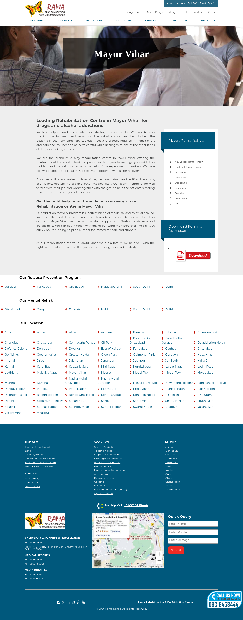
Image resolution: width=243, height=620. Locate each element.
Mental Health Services (39, 466)
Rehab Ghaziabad (81, 395)
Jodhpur (139, 360)
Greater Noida (79, 354)
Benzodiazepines (104, 477)
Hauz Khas (204, 354)
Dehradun (44, 348)
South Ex (11, 407)
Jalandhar (76, 360)
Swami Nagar (142, 407)
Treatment (36, 20)
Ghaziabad (76, 286)
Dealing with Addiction (108, 458)
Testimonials (181, 198)
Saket (105, 401)
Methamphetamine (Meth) (110, 489)
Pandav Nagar (15, 389)
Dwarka (74, 348)
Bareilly (138, 332)
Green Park (109, 354)
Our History (180, 172)
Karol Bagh (45, 366)
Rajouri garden (47, 395)
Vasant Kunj (205, 407)
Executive (179, 193)
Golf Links (12, 354)
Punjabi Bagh (175, 389)
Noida (105, 309)
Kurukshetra (142, 366)
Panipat (42, 389)
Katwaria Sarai (79, 366)
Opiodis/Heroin (34, 454)
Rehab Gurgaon (112, 395)
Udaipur (171, 407)
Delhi (169, 286)
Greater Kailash (47, 354)
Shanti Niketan (175, 401)
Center (150, 20)
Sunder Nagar (111, 407)
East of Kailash (111, 348)
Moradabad (205, 372)
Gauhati (170, 348)
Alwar (73, 332)
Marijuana (100, 485)
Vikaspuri (43, 413)
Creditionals (181, 183)
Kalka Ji (202, 360)
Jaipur (41, 360)
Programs (124, 20)
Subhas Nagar (47, 407)
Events (184, 12)
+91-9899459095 (34, 563)
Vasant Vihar (14, 413)
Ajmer (41, 332)
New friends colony (179, 383)
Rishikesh (172, 395)
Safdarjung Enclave (50, 401)
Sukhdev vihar (79, 407)
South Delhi (141, 286)
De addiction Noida (211, 342)
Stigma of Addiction (106, 454)
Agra (8, 332)
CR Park (106, 342)
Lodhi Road (205, 366)
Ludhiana (11, 372)
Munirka (10, 383)
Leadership (180, 188)
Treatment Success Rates (188, 167)
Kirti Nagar (108, 366)
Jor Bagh (171, 360)
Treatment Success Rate (40, 458)
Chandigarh (13, 342)
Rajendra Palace (16, 395)
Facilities (198, 12)
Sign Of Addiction (105, 446)
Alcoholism (101, 474)
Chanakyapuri (207, 332)
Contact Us (178, 20)
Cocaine (99, 481)
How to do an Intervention (110, 470)
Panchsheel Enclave (211, 383)
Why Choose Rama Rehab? (189, 162)
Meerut (106, 372)
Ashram (106, 332)
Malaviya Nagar (48, 372)
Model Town (141, 372)
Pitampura (108, 389)
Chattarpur (44, 342)
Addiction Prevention (107, 462)
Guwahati (171, 454)
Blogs (159, 12)
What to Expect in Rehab (40, 462)
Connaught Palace (82, 342)
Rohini (9, 401)
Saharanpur (77, 401)
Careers (213, 12)
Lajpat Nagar (174, 366)
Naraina (42, 383)
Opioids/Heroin (103, 493)
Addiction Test (103, 450)
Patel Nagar (77, 389)
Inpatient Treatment (37, 446)
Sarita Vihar (141, 401)
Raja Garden (206, 389)
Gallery (171, 12)
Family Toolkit (102, 466)
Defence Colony (16, 348)
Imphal (10, 360)
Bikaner (170, 332)
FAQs (177, 203)
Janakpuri (108, 360)
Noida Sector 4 (111, 286)
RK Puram (204, 395)
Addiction (94, 20)
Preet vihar (141, 389)
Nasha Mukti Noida (146, 383)
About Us (208, 20)
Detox (28, 450)
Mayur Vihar (77, 372)
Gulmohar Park (144, 354)
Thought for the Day (137, 12)
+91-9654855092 (34, 578)
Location (65, 20)
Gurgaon (11, 286)
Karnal (9, 366)
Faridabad (44, 286)
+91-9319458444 (200, 3)
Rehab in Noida (144, 395)
